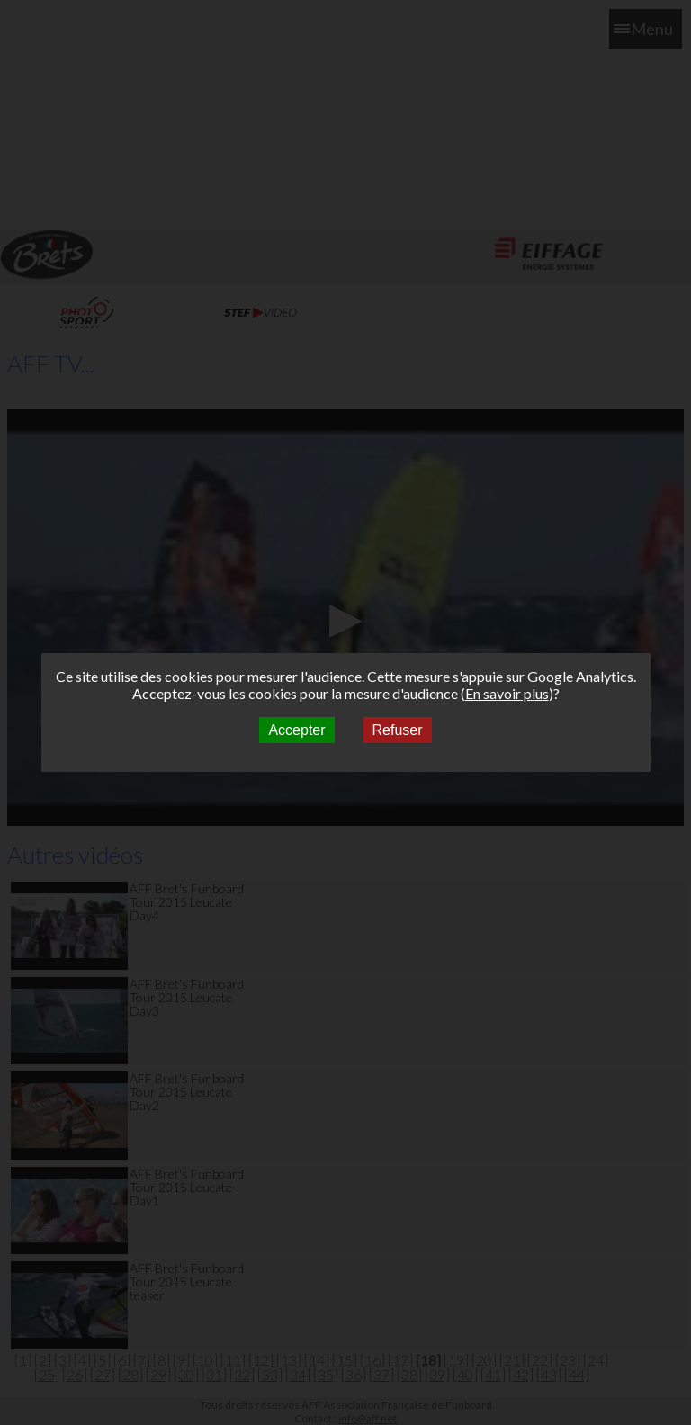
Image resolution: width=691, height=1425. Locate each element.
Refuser (397, 730)
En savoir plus (507, 693)
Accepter (296, 730)
